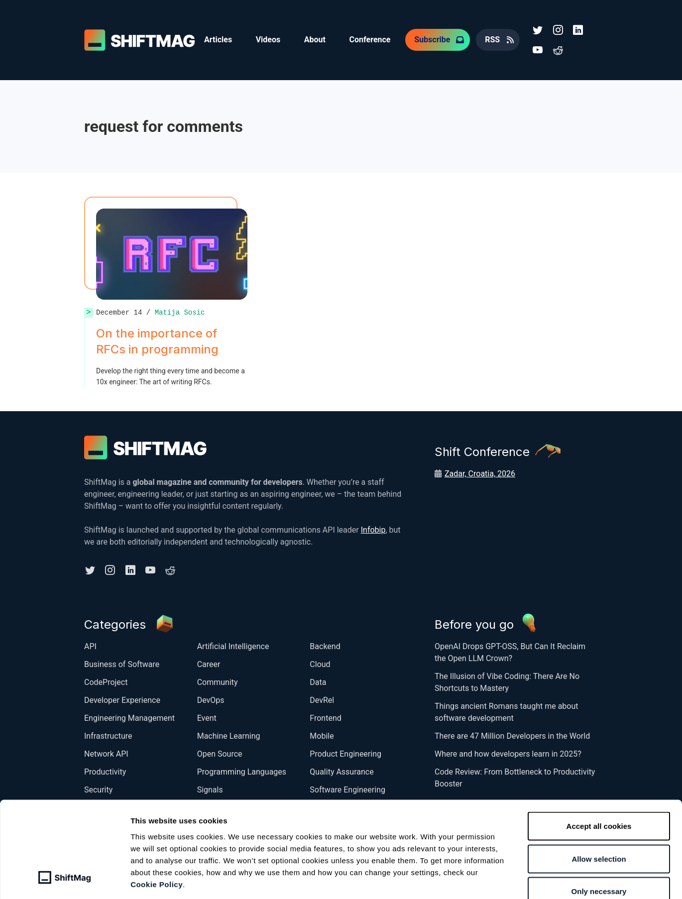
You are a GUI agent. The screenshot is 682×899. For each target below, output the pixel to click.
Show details (525, 879)
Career (209, 664)
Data (318, 681)
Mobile (322, 735)
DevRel (322, 699)
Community (217, 681)
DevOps (211, 699)
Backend (325, 646)
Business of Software (121, 664)
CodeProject (105, 681)
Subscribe (433, 39)
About (315, 39)
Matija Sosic (180, 312)
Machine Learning (228, 735)
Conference (370, 39)
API (90, 646)
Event (207, 717)
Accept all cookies (599, 768)
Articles (218, 39)
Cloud (320, 664)
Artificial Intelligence (233, 646)
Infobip (373, 529)
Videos (268, 39)
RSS (493, 39)
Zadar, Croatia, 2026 (480, 473)
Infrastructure (108, 735)
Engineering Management (129, 717)
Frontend (325, 717)
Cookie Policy (156, 826)
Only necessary (599, 833)
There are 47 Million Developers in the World (512, 735)
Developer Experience (122, 699)
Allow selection (598, 801)
